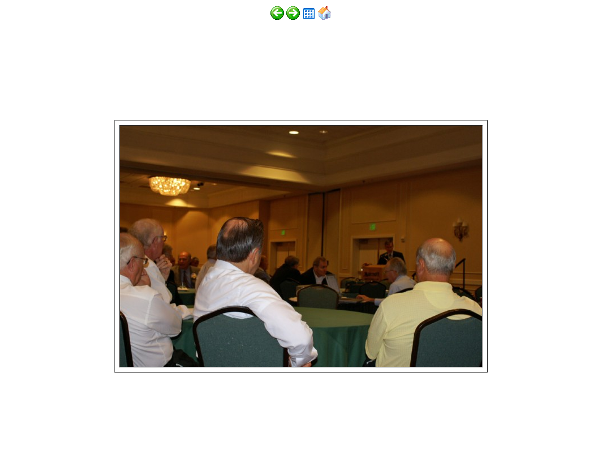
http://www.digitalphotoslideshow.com (157, 425)
